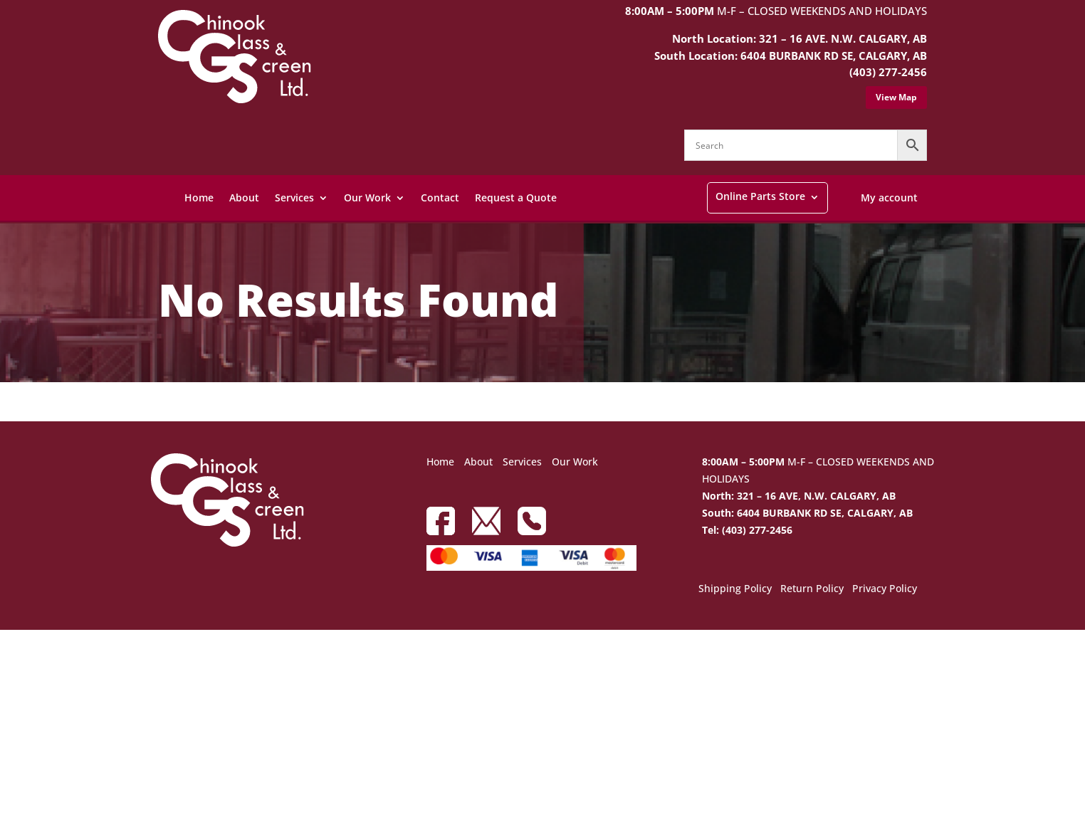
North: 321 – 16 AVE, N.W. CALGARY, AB (799, 495)
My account (889, 197)
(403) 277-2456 (888, 72)
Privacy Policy (884, 589)
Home (199, 197)
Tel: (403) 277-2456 (747, 530)
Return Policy (812, 589)
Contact (440, 197)
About (244, 197)
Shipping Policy (735, 589)
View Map (896, 97)
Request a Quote (516, 197)
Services (294, 197)
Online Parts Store (760, 196)
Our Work (367, 197)
